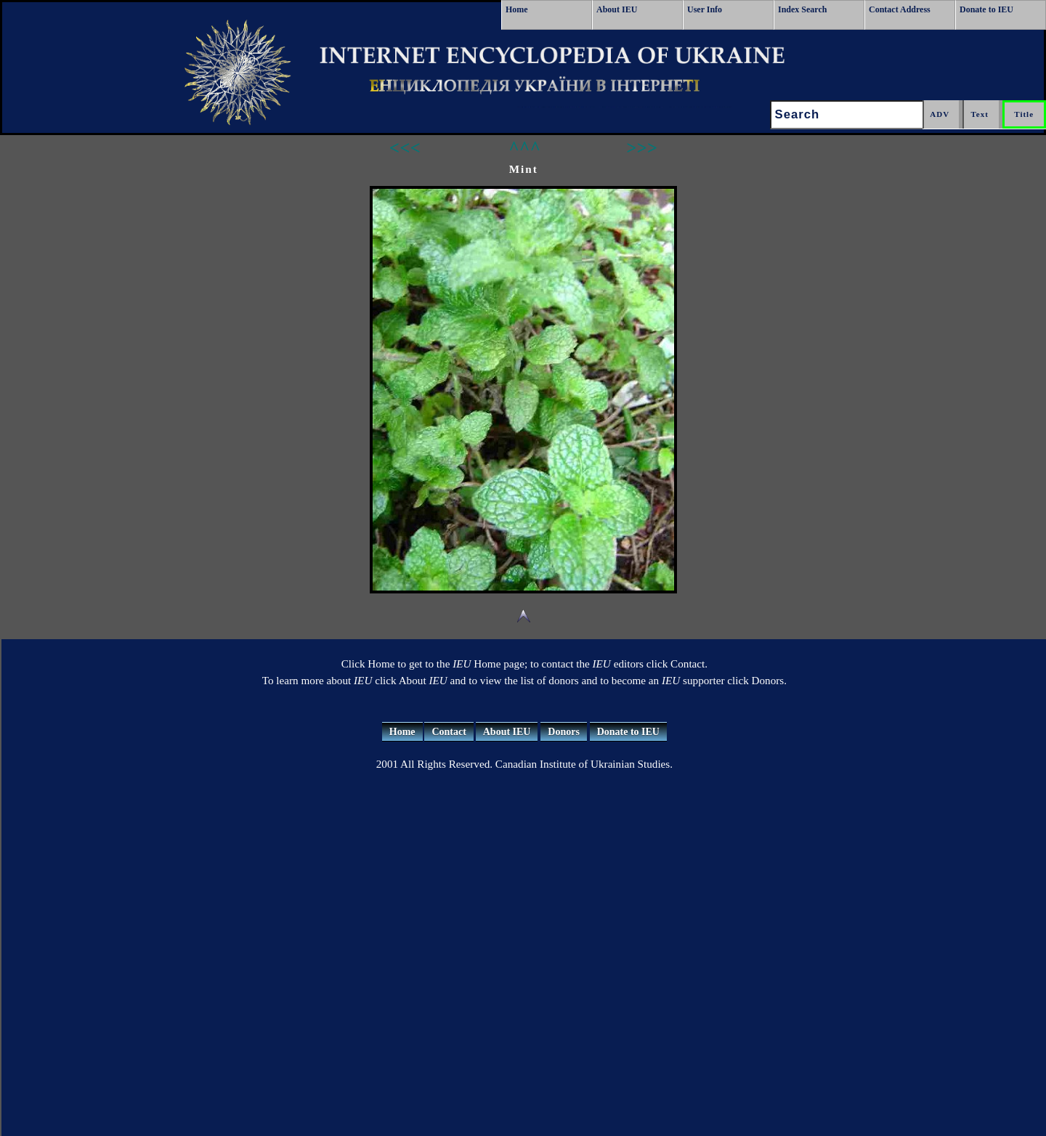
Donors (564, 731)
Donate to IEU (986, 9)
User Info (704, 9)
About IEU (616, 9)
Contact (448, 731)
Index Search (802, 9)
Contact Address (900, 9)
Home (517, 9)
